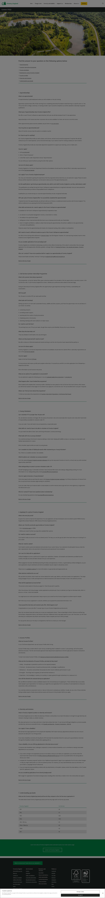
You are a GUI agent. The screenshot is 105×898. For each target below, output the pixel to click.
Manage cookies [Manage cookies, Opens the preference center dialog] (80, 891)
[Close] (102, 893)
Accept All (80, 895)
